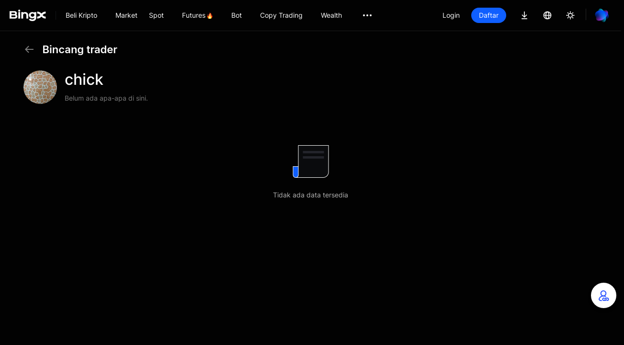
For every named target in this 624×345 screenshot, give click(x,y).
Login (451, 15)
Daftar (489, 15)
